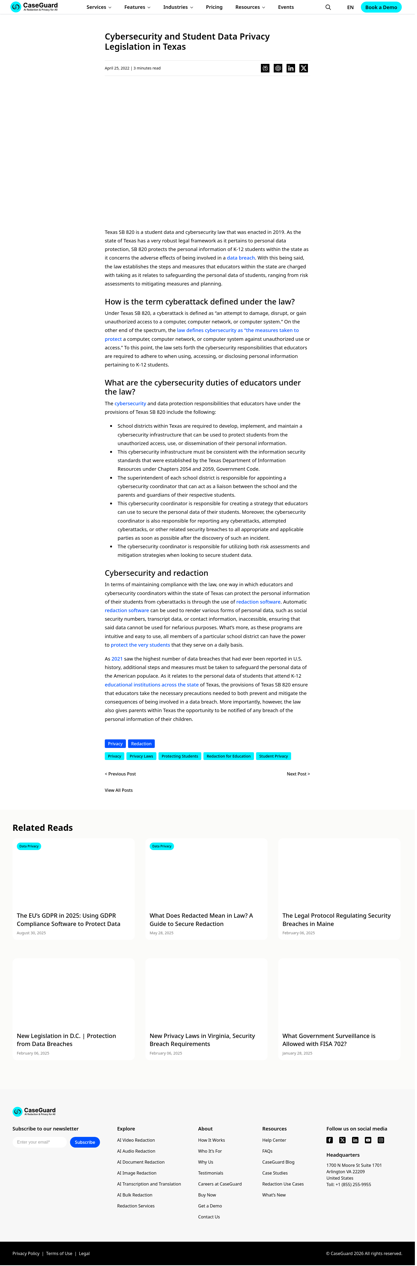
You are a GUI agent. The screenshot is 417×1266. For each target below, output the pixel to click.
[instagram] (381, 1140)
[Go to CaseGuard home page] (207, 1111)
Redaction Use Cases (283, 1184)
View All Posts (119, 790)
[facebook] (329, 1140)
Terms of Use (59, 1253)
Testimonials (210, 1173)
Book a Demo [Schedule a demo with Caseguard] (381, 7)
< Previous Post (120, 774)
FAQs (267, 1151)
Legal (84, 1253)
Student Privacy (273, 756)
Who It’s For (210, 1151)
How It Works (211, 1140)
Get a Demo (210, 1206)
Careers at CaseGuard (220, 1184)
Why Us (205, 1162)
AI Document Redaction (141, 1162)
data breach (241, 257)
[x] (342, 1140)
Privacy (115, 744)
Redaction (141, 744)
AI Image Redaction (136, 1173)
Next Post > (298, 774)
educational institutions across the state (152, 684)
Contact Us (209, 1217)
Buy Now (207, 1195)
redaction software (258, 601)
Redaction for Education (229, 756)
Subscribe (85, 1142)
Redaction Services (136, 1206)
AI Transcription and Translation (149, 1184)
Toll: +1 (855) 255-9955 (348, 1184)
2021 (117, 658)
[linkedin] (355, 1140)
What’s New (273, 1195)
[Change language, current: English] (345, 7)
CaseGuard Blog (278, 1162)
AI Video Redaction (136, 1140)
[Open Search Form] (328, 7)
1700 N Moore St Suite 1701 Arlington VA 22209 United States (354, 1171)
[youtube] (368, 1140)
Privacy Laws (141, 756)
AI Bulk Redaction (134, 1195)
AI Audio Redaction (136, 1151)
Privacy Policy (26, 1253)
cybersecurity (130, 403)
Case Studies (275, 1173)
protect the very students (140, 644)
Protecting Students (180, 756)
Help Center (274, 1140)
